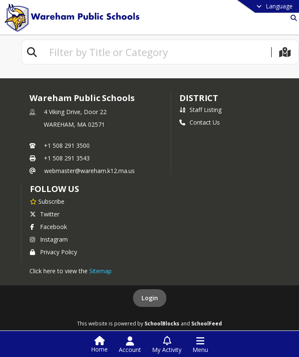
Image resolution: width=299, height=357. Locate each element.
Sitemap (100, 271)
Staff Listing (200, 110)
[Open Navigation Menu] (200, 345)
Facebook (48, 227)
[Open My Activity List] (167, 345)
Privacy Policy (53, 252)
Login (149, 298)
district (198, 98)
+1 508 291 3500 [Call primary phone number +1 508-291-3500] (67, 145)
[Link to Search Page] (292, 18)
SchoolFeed (206, 323)
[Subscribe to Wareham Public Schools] (47, 201)
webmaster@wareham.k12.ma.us (89, 171)
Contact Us (199, 122)
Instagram (49, 239)
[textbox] (156, 52)
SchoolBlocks (161, 323)
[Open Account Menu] (130, 345)
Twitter (44, 214)
